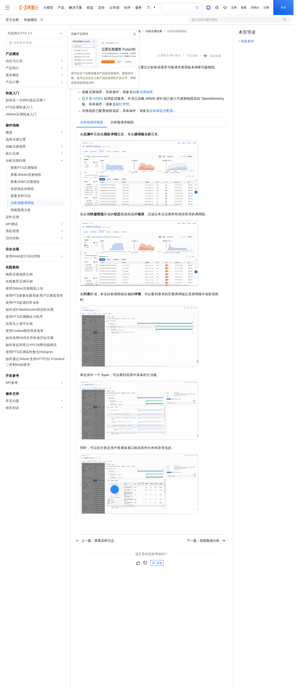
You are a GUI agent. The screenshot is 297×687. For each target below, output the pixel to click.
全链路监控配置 (161, 111)
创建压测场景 (143, 92)
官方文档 (12, 20)
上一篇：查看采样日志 (95, 540)
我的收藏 (215, 56)
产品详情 (192, 55)
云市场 (114, 7)
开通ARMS (94, 98)
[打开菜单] (7, 7)
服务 (138, 7)
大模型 (48, 7)
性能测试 (30, 20)
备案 (244, 7)
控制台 (255, 7)
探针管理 (122, 104)
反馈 (157, 563)
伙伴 (127, 7)
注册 (266, 7)
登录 (283, 7)
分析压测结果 (153, 31)
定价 (101, 7)
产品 (61, 7)
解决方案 (75, 7)
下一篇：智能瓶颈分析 (206, 540)
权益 (90, 7)
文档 (234, 7)
